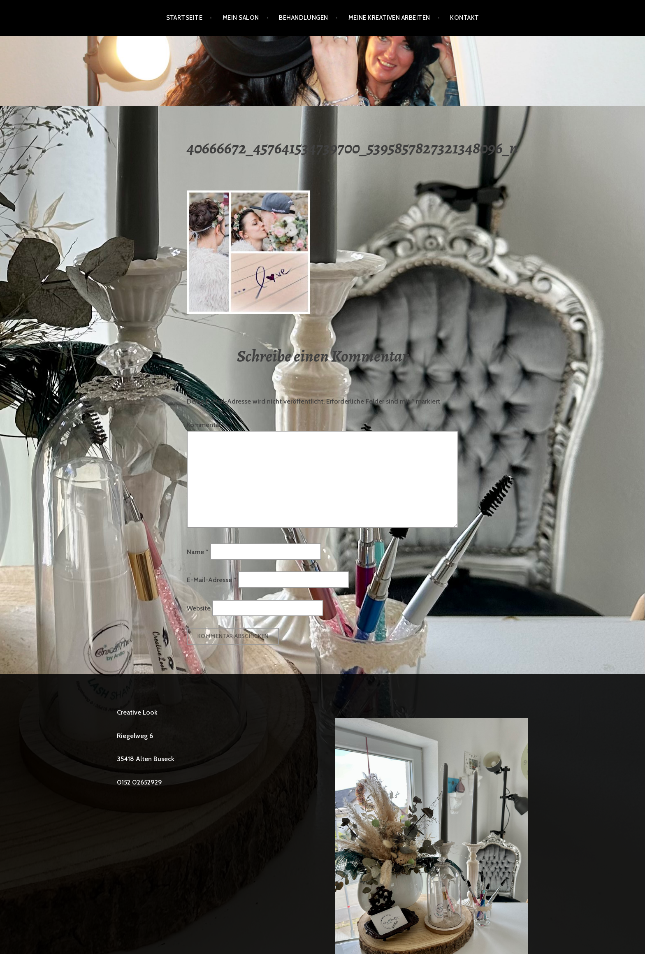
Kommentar (204, 425)
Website (199, 608)
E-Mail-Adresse (212, 580)
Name (198, 551)
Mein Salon (241, 17)
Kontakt (464, 17)
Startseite (184, 17)
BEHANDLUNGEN (303, 17)
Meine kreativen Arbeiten (389, 17)
